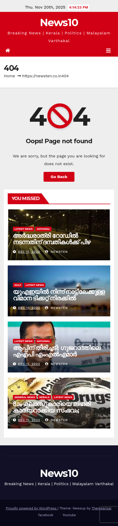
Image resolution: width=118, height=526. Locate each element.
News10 (59, 22)
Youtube (69, 515)
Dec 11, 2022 (29, 252)
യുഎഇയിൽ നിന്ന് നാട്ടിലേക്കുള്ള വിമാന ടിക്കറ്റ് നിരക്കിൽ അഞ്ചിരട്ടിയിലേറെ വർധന (59, 298)
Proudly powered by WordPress (31, 508)
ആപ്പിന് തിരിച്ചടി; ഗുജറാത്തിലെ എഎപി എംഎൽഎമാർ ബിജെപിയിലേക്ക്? (56, 354)
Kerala (44, 397)
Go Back (59, 176)
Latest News (23, 228)
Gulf (17, 285)
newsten (56, 252)
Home (9, 76)
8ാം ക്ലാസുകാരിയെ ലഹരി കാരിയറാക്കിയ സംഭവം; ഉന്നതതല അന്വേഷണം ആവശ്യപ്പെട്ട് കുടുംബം (51, 413)
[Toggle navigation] (108, 51)
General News (24, 397)
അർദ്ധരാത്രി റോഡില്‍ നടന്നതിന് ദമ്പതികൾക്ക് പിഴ (51, 239)
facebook (45, 515)
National (43, 228)
